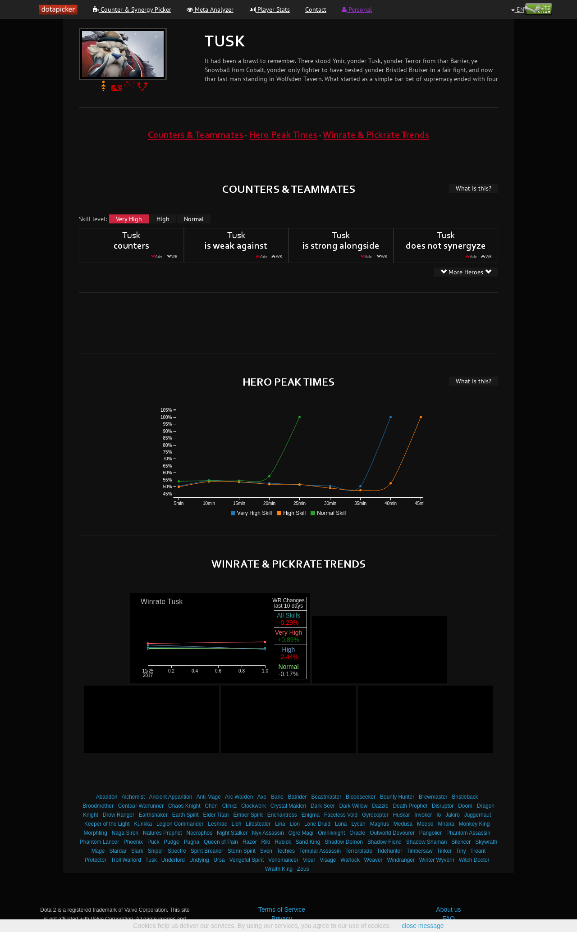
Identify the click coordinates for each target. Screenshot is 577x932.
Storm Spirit (242, 851)
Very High (129, 219)
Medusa (403, 824)
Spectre (177, 851)
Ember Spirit (247, 815)
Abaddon (107, 797)
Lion (295, 824)
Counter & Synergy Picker (132, 9)
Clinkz (229, 806)
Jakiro (452, 815)
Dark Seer (323, 806)
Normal (194, 219)
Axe (262, 797)
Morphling (95, 833)
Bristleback (465, 797)
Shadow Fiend (384, 842)
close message (423, 925)
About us (448, 909)
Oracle (357, 833)
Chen (211, 806)
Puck (153, 842)
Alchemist (133, 797)
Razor (250, 842)
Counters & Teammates (195, 135)
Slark (137, 851)
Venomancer (283, 860)
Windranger (400, 860)
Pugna (191, 842)
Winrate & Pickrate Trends (376, 135)
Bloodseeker (361, 797)
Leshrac (217, 824)
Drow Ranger (118, 815)
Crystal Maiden (288, 806)
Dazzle (380, 806)
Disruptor (442, 806)
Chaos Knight (184, 806)
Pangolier (430, 833)
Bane (277, 797)
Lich (237, 824)
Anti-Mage (209, 797)
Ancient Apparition (170, 797)
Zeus (303, 869)
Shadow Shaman (426, 842)
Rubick (283, 842)
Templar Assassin (320, 851)
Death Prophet (410, 806)
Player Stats (269, 9)
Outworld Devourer (392, 833)
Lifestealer (258, 824)
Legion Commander (179, 824)
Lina (280, 824)
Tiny (461, 851)
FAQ (448, 918)
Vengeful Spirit (246, 860)
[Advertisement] (288, 322)
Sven (266, 851)
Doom (465, 806)
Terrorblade (358, 851)
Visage (328, 860)
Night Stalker (232, 833)
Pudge (171, 842)
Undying (199, 860)
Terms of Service (281, 909)
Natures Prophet (162, 833)
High (162, 219)
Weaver (373, 860)
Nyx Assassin (268, 833)
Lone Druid (317, 824)
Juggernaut (477, 815)
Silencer (461, 842)
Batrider (297, 797)
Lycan (358, 824)
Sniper (155, 851)
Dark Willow (353, 806)
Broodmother (98, 806)
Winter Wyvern (436, 860)
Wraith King (279, 869)
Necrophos (200, 833)
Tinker (444, 851)
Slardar (117, 851)
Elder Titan (216, 815)
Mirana (446, 824)
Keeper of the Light (106, 824)
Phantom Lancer (99, 842)
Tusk (151, 860)
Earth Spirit (185, 815)
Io (438, 815)
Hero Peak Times (283, 135)
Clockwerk (253, 806)
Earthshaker (153, 815)
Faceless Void (340, 815)
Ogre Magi (301, 833)
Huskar (401, 815)
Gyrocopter (375, 815)
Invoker (423, 815)
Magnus (379, 824)
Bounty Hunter (397, 797)
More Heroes (465, 272)
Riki (265, 842)
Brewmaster (433, 797)
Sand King (308, 842)
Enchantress (282, 815)
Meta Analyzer (210, 9)
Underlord (173, 860)
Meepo (425, 824)
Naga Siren (125, 833)
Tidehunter (389, 851)
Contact (315, 9)
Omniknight (331, 833)
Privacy (281, 918)
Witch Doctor (474, 860)
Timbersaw (420, 851)
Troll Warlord (126, 860)
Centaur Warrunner (141, 806)
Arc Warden (239, 797)
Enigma (311, 815)
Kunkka (143, 824)
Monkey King (474, 824)
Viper (309, 860)
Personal (357, 9)
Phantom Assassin (468, 833)
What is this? (473, 188)
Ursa (218, 860)
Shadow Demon (344, 842)
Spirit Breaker (207, 851)
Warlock (350, 860)
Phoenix (133, 842)
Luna (341, 824)
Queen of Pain (221, 842)
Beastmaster (326, 797)
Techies (286, 851)
